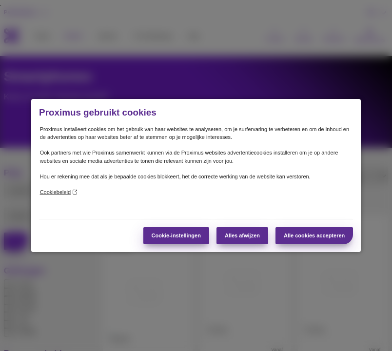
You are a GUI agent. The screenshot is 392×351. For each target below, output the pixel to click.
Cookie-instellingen (176, 235)
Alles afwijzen (242, 235)
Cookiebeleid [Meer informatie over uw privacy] (58, 192)
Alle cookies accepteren (314, 235)
